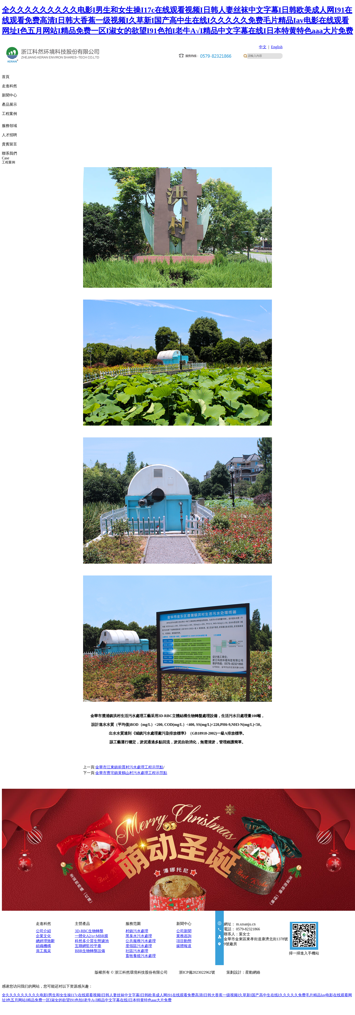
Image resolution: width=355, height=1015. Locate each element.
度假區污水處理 (139, 946)
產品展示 (9, 104)
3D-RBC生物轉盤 (89, 931)
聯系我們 (9, 153)
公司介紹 (43, 931)
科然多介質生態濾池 (92, 941)
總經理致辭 (45, 941)
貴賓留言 (9, 144)
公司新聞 (183, 931)
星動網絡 (252, 972)
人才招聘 (9, 135)
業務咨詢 (183, 936)
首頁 (5, 77)
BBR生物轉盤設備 (90, 951)
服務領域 (9, 126)
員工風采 (43, 951)
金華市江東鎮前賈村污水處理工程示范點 (129, 767)
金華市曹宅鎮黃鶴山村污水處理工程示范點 (131, 773)
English (277, 47)
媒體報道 (183, 946)
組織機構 (43, 946)
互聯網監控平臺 (88, 946)
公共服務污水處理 (141, 941)
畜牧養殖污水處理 (141, 956)
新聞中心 (9, 95)
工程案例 (9, 115)
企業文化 (43, 936)
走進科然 (9, 86)
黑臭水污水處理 (139, 936)
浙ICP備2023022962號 (198, 972)
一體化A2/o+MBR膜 (91, 936)
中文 (262, 47)
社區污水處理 (137, 951)
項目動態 (183, 941)
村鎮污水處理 (137, 931)
